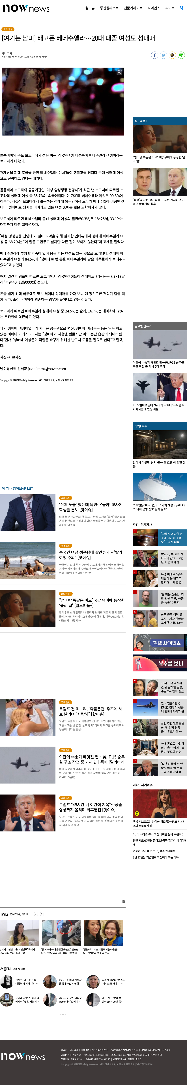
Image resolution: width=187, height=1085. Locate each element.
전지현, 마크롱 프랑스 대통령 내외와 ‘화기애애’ (26, 983)
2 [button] (63, 1014)
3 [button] (65, 1014)
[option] (60, 938)
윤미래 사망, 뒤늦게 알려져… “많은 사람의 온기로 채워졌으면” (27, 1001)
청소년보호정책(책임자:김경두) (124, 1049)
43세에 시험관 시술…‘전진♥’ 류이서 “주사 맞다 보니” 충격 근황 (59, 951)
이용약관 (85, 1049)
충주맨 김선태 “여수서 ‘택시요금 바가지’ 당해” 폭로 (113, 983)
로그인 (64, 1049)
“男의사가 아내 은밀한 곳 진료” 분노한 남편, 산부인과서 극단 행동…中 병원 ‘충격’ (101, 953)
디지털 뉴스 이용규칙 (150, 1049)
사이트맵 (166, 1049)
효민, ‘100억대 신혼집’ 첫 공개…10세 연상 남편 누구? (70, 983)
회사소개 (74, 1049)
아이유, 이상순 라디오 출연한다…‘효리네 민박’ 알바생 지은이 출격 (70, 1001)
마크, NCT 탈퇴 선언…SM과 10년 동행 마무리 (112, 1001)
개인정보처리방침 (100, 1049)
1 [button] (60, 1014)
